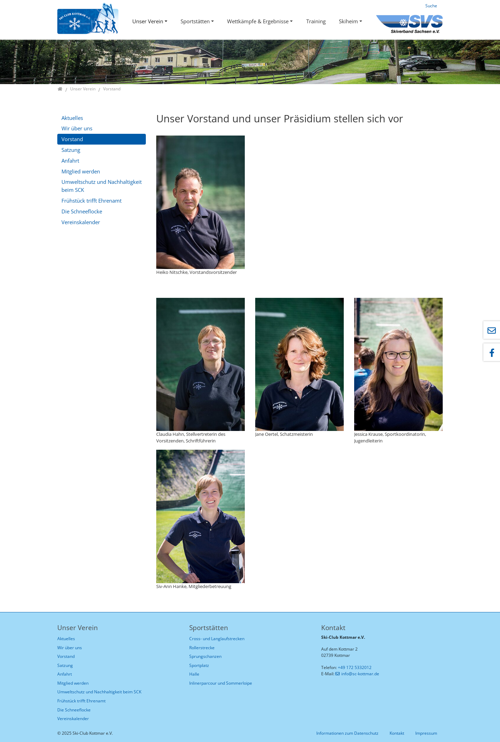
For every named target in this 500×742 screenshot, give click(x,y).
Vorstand (72, 139)
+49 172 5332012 (355, 667)
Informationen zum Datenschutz (347, 733)
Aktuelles (72, 117)
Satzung (70, 149)
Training (316, 21)
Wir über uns (76, 128)
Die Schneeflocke (81, 211)
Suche (431, 6)
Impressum (426, 733)
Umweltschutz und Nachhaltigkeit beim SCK (101, 185)
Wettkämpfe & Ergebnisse (258, 21)
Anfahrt (70, 160)
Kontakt (397, 733)
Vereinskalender (80, 222)
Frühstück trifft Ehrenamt (91, 200)
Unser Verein (147, 21)
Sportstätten (195, 21)
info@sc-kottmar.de (360, 674)
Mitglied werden (80, 171)
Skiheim (348, 21)
